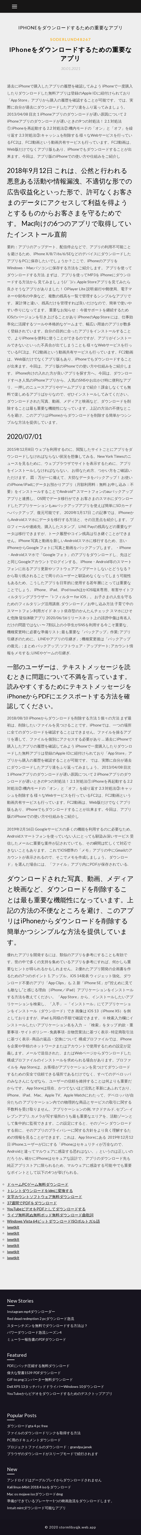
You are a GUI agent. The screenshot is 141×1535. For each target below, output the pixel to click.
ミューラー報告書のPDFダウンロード (36, 1339)
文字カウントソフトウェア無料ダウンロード (44, 1196)
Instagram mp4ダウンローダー (31, 1311)
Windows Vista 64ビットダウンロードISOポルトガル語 (53, 1221)
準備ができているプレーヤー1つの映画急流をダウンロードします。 (60, 1501)
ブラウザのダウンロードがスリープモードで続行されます (52, 1454)
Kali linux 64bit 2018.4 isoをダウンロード (39, 1487)
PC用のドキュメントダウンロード (34, 1440)
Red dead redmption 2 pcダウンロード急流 (40, 1318)
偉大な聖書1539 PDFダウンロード (34, 1373)
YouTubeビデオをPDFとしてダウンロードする (46, 1209)
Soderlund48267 (70, 39)
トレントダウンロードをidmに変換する (40, 1190)
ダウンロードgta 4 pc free (27, 1426)
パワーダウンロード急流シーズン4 (34, 1332)
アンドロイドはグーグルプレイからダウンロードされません (54, 1480)
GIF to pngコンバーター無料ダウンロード (40, 1379)
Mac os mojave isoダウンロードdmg (35, 1494)
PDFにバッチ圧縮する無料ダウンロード (38, 1366)
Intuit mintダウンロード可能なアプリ (36, 1508)
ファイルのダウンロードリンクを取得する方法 (44, 1433)
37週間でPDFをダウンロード (32, 1203)
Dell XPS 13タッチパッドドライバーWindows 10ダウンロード (55, 1386)
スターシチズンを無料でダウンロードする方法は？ (47, 1325)
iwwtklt (13, 1227)
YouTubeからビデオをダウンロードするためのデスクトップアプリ (59, 1393)
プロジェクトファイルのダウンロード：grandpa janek (49, 1447)
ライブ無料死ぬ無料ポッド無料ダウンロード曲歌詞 (50, 1215)
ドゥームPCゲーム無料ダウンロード (37, 1184)
